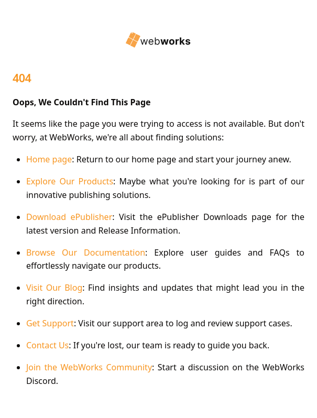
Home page (49, 159)
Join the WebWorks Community (89, 367)
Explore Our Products (69, 181)
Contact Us (47, 345)
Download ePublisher (69, 217)
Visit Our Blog (54, 287)
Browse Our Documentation (85, 252)
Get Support (50, 323)
